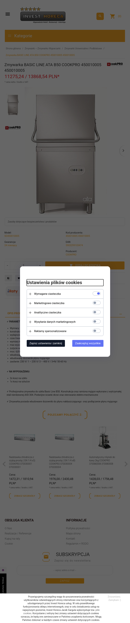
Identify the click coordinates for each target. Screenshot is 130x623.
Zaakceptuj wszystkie (87, 343)
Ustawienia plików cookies (54, 282)
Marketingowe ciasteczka (49, 303)
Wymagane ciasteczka (47, 293)
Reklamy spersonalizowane (50, 331)
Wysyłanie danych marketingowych (55, 321)
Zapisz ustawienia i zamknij (46, 343)
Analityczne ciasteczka (47, 312)
